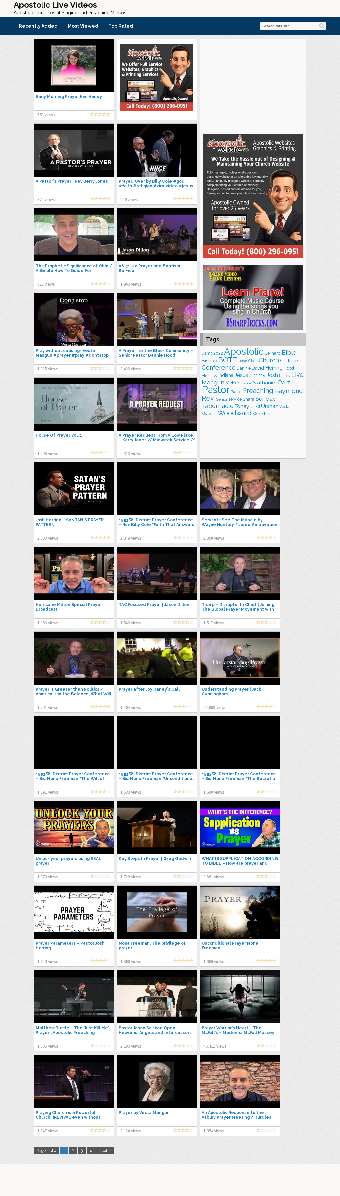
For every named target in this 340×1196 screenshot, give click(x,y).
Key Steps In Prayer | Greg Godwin (155, 858)
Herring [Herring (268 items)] (274, 368)
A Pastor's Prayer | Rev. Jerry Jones (72, 181)
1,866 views (130, 961)
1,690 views (213, 792)
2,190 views (130, 1046)
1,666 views (213, 961)
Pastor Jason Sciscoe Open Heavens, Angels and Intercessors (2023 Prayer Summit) (155, 1033)
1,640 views (47, 961)
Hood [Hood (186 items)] (289, 368)
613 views (46, 284)
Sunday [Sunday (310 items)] (265, 398)
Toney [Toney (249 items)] (242, 406)
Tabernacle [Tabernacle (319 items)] (218, 405)
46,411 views (214, 1046)
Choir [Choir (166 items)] (253, 361)
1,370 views (47, 877)
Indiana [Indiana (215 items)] (225, 375)
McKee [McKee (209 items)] (232, 382)
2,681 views (213, 877)
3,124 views (130, 1131)
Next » (104, 1150)
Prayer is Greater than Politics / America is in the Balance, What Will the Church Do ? (73, 694)
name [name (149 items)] (246, 383)
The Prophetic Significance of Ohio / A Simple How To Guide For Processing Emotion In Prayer (74, 271)
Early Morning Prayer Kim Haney (69, 96)
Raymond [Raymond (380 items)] (288, 391)
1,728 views (130, 877)
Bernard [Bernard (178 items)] (273, 353)
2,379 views (130, 538)
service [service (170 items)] (235, 399)
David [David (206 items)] (258, 368)
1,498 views (47, 453)
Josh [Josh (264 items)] (272, 375)
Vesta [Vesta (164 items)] (284, 406)
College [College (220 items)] (289, 360)
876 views (46, 199)
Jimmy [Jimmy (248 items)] (257, 375)
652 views (46, 115)
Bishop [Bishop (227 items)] (209, 360)
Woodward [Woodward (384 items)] (235, 413)
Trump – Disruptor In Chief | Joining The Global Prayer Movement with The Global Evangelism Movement (238, 609)
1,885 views (47, 1046)
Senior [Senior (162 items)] (221, 399)
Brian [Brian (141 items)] (242, 361)
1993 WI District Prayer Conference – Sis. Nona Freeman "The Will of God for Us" (73, 779)
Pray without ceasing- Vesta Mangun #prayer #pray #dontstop (72, 353)
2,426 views (130, 369)
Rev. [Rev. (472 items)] (208, 398)
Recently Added (38, 26)
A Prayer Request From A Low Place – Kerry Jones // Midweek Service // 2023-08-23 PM (157, 440)
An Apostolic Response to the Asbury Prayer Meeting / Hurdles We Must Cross (236, 1117)
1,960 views (130, 284)
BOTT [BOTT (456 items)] (227, 360)
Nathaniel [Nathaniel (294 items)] (264, 382)
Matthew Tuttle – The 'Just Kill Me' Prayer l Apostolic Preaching (72, 1030)
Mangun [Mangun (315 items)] (213, 382)
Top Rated (120, 26)
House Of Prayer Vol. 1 (59, 435)
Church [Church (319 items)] (269, 360)
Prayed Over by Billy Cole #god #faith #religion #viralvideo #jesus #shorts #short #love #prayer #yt (156, 186)
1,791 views (47, 707)
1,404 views (130, 707)
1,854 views (213, 1131)
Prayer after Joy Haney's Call (149, 689)
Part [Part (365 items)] (284, 382)
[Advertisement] (253, 85)
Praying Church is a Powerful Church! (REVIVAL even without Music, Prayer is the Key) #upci (68, 1117)
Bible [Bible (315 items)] (289, 352)
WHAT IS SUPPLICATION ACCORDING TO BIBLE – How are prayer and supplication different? (240, 863)
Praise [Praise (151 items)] (236, 391)
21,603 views (214, 707)
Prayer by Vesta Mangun (144, 1112)
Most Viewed (83, 26)
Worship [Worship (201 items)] (262, 413)
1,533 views (130, 792)
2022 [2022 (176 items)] (218, 353)
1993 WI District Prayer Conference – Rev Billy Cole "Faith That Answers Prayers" (156, 525)
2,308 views (213, 538)
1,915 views (47, 369)
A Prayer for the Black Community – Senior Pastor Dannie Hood (156, 353)
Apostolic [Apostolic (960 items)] (244, 351)
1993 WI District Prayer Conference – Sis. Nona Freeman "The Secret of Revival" (239, 779)
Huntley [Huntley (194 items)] (209, 375)
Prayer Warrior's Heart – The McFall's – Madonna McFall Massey (238, 1030)
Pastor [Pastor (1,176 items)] (216, 389)
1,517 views (213, 623)
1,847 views (47, 1131)
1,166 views (47, 623)
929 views (129, 199)
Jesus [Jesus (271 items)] (241, 375)
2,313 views (130, 453)
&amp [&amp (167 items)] (207, 353)
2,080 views (47, 538)
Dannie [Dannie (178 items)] (244, 368)
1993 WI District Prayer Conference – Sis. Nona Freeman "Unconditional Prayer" (156, 779)
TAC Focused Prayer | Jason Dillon (154, 604)
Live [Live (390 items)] (297, 375)
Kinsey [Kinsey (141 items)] (284, 376)
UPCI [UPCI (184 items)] (255, 406)
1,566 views (130, 623)
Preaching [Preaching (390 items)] (257, 391)
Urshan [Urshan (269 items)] (269, 406)
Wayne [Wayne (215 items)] (209, 413)
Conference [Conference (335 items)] (219, 367)
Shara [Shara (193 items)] (248, 399)
